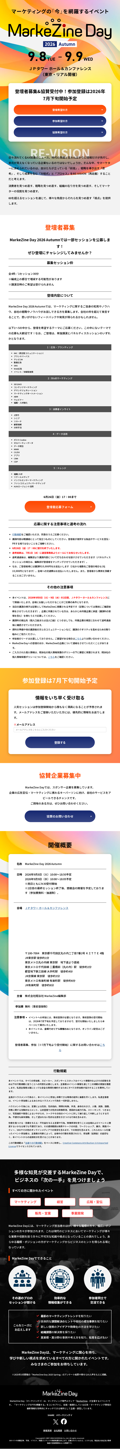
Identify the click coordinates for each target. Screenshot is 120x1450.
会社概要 (58, 1431)
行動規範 (16, 534)
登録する (60, 743)
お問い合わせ (70, 1431)
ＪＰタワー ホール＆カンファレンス (46, 909)
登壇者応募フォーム (60, 507)
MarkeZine (82, 1402)
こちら (78, 639)
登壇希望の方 (60, 110)
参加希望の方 (60, 121)
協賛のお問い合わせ (60, 817)
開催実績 (47, 1431)
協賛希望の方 (60, 132)
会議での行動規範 (33, 1143)
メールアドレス (24, 725)
